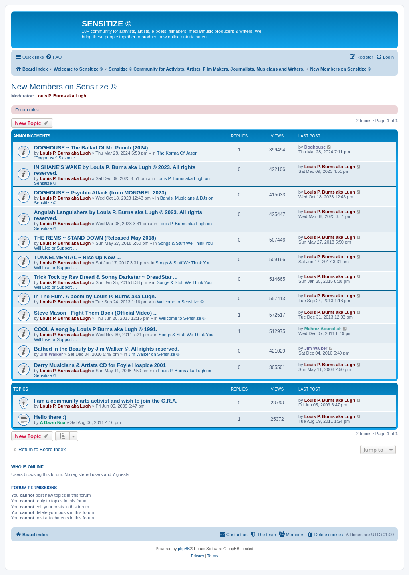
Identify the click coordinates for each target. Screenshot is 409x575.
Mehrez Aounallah (323, 328)
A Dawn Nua (53, 422)
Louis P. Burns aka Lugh (61, 95)
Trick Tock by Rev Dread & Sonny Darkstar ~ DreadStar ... (105, 277)
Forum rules (27, 109)
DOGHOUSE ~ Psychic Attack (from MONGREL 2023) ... (103, 193)
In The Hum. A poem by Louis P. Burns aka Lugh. (95, 296)
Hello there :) (50, 417)
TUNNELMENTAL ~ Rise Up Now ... (77, 257)
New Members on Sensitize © (64, 86)
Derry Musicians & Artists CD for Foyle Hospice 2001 (100, 365)
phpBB (184, 549)
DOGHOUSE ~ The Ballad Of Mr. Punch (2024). (91, 148)
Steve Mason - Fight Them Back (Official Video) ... (96, 313)
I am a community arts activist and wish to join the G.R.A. (105, 401)
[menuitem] (54, 57)
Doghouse (315, 147)
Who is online (27, 466)
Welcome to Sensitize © (180, 301)
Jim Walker (51, 354)
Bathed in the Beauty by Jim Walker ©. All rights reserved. (106, 349)
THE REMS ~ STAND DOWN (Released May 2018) (95, 238)
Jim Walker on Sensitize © (153, 354)
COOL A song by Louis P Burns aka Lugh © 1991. (95, 329)
